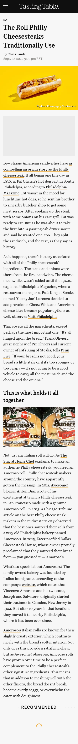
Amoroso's (12, 629)
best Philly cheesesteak (46, 514)
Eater (41, 538)
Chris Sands (16, 54)
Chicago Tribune (58, 508)
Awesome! (59, 484)
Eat (6, 19)
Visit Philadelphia (42, 316)
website (28, 584)
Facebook (67, 444)
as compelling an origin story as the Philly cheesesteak (37, 169)
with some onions (18, 216)
